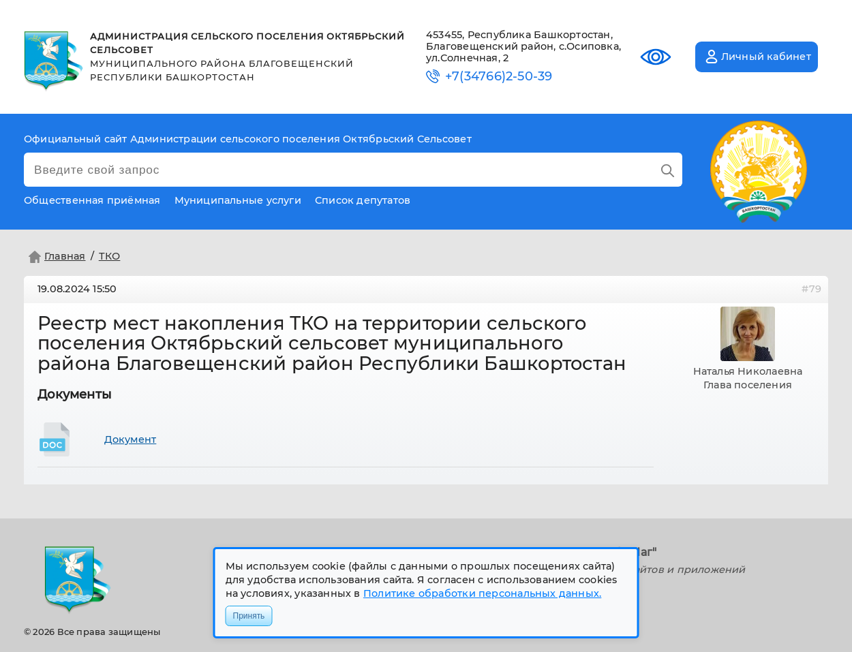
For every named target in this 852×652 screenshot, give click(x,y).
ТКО (110, 256)
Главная (55, 256)
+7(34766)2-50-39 (498, 76)
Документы (74, 394)
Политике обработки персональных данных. (482, 593)
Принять (249, 616)
